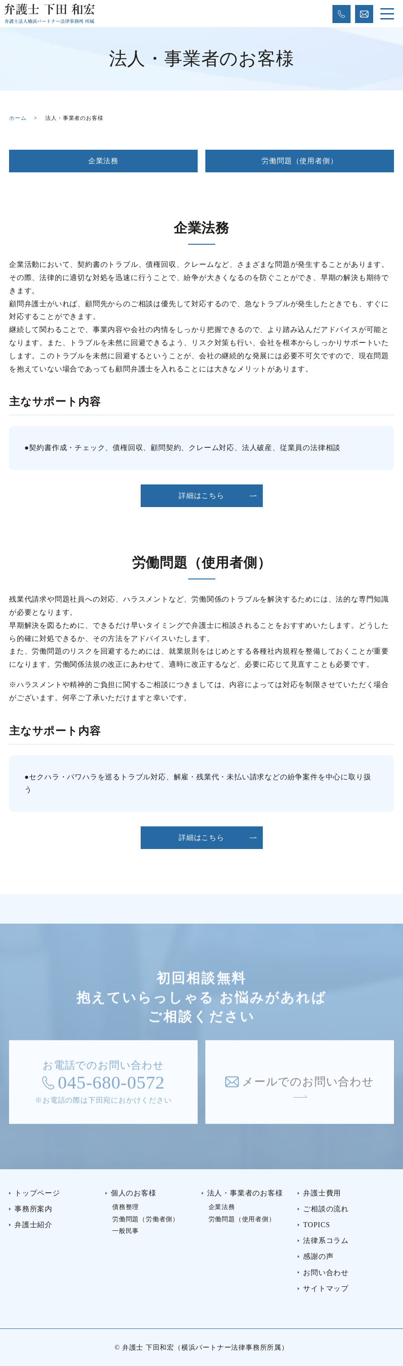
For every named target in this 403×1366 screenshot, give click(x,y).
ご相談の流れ (326, 1209)
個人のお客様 (133, 1193)
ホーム (17, 118)
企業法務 (103, 161)
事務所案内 (33, 1209)
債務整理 (125, 1206)
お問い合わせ (326, 1272)
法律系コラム (326, 1240)
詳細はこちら (201, 495)
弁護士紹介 (33, 1224)
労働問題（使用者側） (299, 161)
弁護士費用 (322, 1193)
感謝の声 (318, 1256)
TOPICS (316, 1224)
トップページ (37, 1193)
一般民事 (125, 1230)
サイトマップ (326, 1288)
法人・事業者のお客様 (245, 1193)
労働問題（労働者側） (145, 1219)
